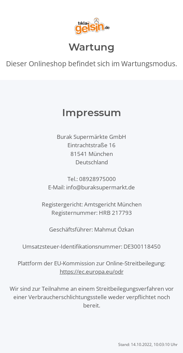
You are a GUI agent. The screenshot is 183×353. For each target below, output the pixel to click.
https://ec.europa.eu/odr (92, 271)
